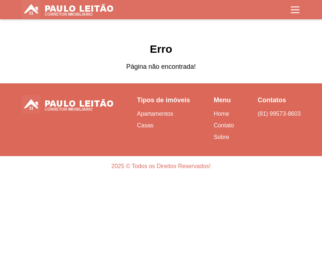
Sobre (221, 137)
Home (221, 114)
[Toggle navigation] (295, 10)
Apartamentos (155, 114)
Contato (224, 125)
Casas (145, 125)
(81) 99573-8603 (279, 114)
